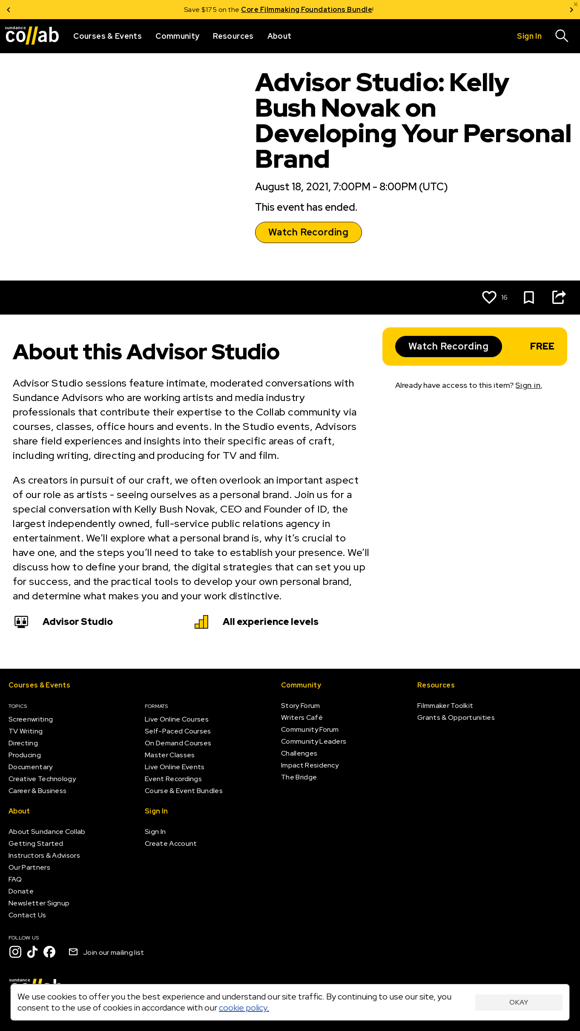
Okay (518, 1002)
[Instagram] (15, 952)
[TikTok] (32, 952)
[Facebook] (49, 952)
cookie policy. (244, 1007)
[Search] (562, 36)
